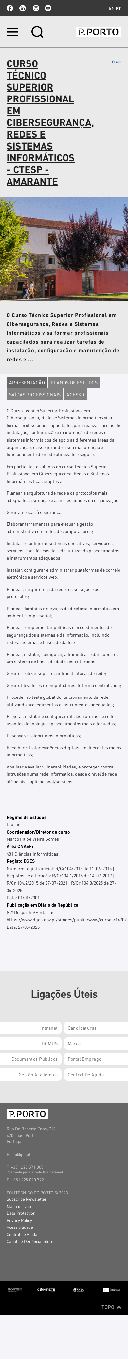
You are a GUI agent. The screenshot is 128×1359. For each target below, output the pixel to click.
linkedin (22, 8)
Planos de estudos (74, 382)
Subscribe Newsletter (26, 1199)
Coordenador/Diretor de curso (38, 832)
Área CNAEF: (20, 846)
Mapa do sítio (19, 1206)
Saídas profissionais (35, 394)
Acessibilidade (20, 1227)
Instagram (35, 8)
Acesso (75, 394)
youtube (48, 8)
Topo (111, 1307)
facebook (10, 8)
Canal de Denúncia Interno (31, 1241)
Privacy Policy (19, 1220)
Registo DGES (21, 861)
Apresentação (27, 382)
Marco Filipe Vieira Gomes (33, 839)
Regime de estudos (26, 817)
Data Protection (21, 1213)
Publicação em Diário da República (42, 905)
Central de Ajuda (22, 1234)
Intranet (49, 1028)
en (112, 8)
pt (118, 8)
